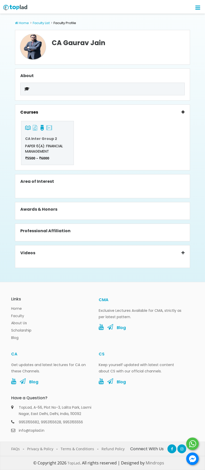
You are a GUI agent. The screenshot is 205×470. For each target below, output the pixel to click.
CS (102, 354)
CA (14, 354)
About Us (19, 323)
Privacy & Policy (40, 448)
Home (24, 23)
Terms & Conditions (77, 448)
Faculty (17, 315)
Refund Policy (113, 448)
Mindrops (155, 463)
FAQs (15, 448)
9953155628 (51, 422)
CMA (103, 300)
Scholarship (21, 330)
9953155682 (29, 422)
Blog (15, 337)
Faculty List (41, 23)
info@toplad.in (31, 430)
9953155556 (73, 422)
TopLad (73, 463)
